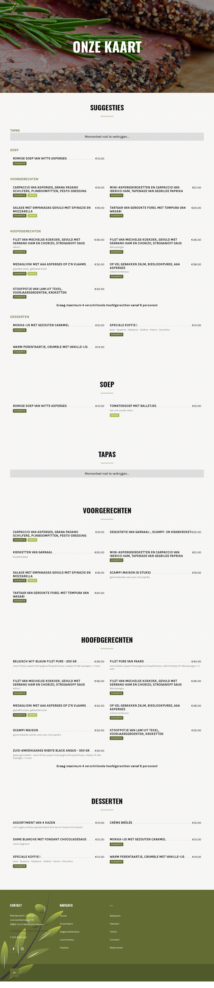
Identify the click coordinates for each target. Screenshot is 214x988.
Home (63, 915)
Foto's (113, 931)
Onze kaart (66, 923)
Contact (115, 939)
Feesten (114, 923)
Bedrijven (115, 915)
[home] (23, 7)
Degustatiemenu (69, 931)
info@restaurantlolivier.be (29, 931)
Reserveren (116, 947)
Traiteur (64, 947)
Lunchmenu (67, 939)
